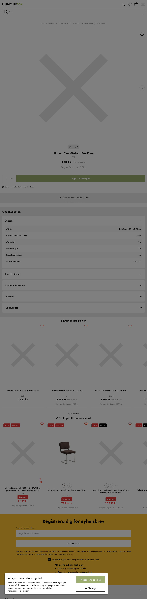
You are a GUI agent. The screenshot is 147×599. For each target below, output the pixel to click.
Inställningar (90, 588)
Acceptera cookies (91, 579)
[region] (56, 583)
